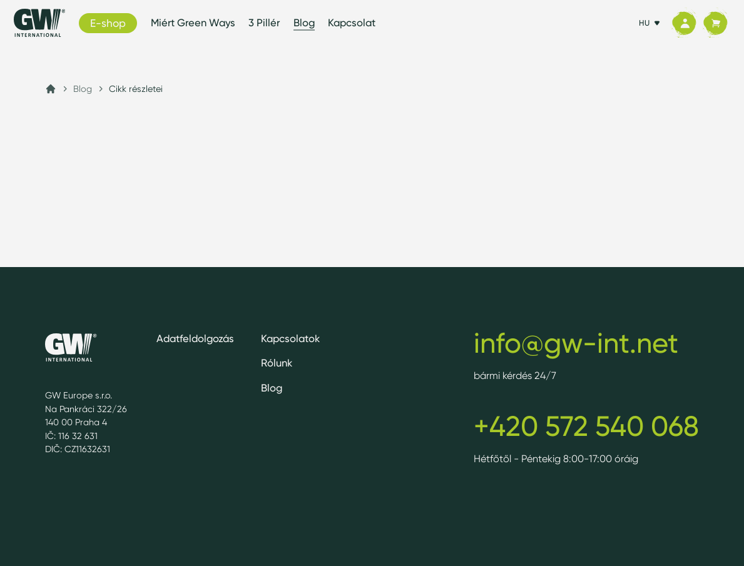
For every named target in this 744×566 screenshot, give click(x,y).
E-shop (108, 22)
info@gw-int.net (576, 342)
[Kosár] (715, 23)
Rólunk (276, 362)
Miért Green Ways (193, 22)
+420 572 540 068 (586, 426)
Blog (304, 22)
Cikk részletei (136, 88)
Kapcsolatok (290, 338)
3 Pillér (264, 22)
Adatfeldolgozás (195, 338)
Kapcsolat (351, 22)
